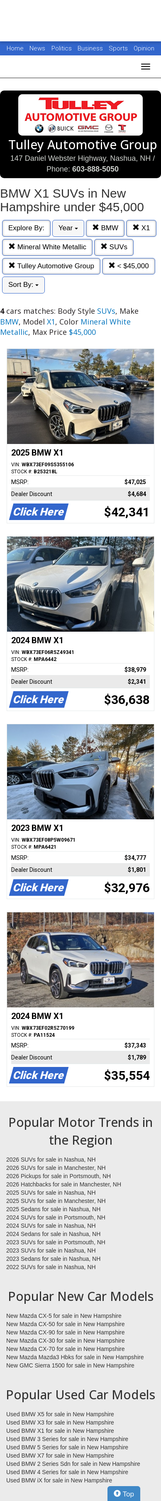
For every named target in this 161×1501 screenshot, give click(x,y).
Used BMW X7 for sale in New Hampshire (60, 1455)
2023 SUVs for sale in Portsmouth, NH (55, 1242)
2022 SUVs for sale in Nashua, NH (51, 1267)
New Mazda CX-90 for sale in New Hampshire (65, 1332)
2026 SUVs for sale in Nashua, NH (51, 1159)
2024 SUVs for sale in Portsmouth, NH (55, 1217)
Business (91, 48)
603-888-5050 (95, 169)
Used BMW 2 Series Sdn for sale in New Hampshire (73, 1463)
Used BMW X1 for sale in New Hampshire (60, 1430)
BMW (105, 228)
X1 (141, 228)
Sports (119, 48)
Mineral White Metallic (47, 247)
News (37, 48)
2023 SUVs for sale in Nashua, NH (51, 1250)
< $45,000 (128, 266)
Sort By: (23, 285)
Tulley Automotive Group (51, 266)
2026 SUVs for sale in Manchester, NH (56, 1168)
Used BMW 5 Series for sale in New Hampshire (67, 1447)
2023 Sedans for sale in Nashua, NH (53, 1258)
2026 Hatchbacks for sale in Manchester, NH (63, 1184)
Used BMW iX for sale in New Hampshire (59, 1480)
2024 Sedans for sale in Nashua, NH (53, 1234)
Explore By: (26, 228)
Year (68, 228)
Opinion (144, 48)
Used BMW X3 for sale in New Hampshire (60, 1422)
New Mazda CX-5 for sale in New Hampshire (64, 1315)
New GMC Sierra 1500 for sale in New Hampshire (70, 1365)
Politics (61, 48)
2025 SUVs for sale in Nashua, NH (51, 1192)
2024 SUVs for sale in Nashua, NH (51, 1225)
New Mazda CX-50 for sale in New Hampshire (65, 1324)
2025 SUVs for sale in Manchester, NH (56, 1201)
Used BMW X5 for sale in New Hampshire (60, 1414)
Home (15, 48)
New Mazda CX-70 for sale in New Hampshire (65, 1349)
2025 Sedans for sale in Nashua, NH (53, 1209)
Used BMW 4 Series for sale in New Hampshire (67, 1472)
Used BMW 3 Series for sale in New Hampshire (67, 1439)
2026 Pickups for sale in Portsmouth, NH (58, 1176)
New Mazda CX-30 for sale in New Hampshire (65, 1340)
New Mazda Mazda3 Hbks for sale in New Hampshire (75, 1357)
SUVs (113, 247)
